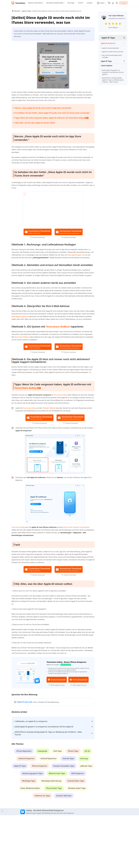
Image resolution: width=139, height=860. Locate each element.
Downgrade (42, 751)
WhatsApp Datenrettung (51, 781)
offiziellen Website (48, 408)
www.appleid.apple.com (76, 255)
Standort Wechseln (64, 795)
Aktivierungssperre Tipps (32, 773)
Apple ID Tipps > (27, 11)
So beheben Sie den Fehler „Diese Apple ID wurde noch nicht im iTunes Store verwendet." (52, 113)
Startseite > (17, 11)
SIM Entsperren (77, 773)
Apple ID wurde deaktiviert (110, 48)
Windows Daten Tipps (77, 788)
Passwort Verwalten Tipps (63, 766)
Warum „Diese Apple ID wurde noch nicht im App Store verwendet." (43, 108)
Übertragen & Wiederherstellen (54, 3)
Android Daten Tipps (75, 781)
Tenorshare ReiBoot (58, 326)
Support (100, 3)
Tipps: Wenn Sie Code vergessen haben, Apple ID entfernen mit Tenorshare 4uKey (52, 118)
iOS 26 (87, 751)
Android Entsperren (26, 758)
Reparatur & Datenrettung (35, 3)
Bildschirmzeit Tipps (57, 773)
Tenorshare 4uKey (25, 388)
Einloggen (123, 3)
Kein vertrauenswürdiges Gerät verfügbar (112, 56)
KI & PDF (80, 3)
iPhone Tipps (73, 751)
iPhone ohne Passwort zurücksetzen (76, 527)
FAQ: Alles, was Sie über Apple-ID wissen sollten (35, 123)
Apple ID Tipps (108, 37)
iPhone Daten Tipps (54, 788)
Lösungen (89, 3)
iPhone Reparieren (24, 751)
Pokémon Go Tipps (42, 795)
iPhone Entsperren (39, 766)
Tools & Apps (70, 3)
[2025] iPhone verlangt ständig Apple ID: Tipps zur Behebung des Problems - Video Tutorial (113, 80)
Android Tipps (68, 758)
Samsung (84, 758)
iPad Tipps (57, 751)
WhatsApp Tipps (28, 781)
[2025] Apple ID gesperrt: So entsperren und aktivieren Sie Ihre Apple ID (113, 72)
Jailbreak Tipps (86, 766)
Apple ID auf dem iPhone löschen (112, 52)
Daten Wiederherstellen (30, 788)
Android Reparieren (48, 758)
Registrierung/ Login (25, 702)
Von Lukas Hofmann (116, 16)
